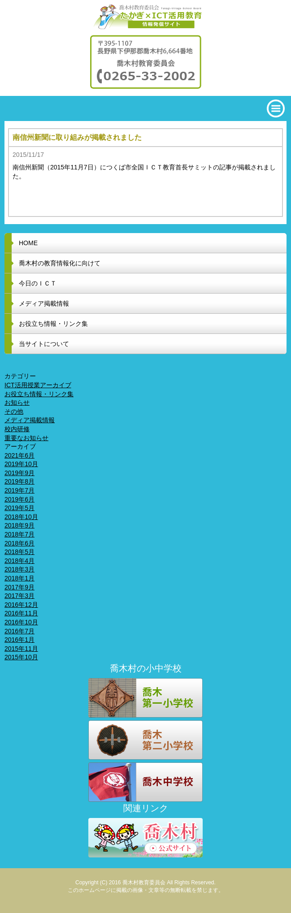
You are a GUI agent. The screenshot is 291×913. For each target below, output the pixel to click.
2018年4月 (19, 560)
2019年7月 (19, 490)
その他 (13, 411)
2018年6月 (19, 543)
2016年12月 (21, 604)
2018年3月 (19, 569)
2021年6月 (19, 455)
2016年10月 (21, 622)
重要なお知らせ (26, 437)
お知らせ (17, 402)
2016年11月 (21, 613)
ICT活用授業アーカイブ (37, 385)
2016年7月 (19, 631)
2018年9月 (19, 525)
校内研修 (17, 429)
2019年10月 (21, 463)
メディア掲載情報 (29, 420)
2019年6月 (19, 499)
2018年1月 (19, 578)
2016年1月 (19, 639)
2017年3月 (19, 595)
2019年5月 (19, 507)
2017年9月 (19, 587)
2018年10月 (21, 516)
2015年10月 (21, 657)
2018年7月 (19, 534)
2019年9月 (19, 472)
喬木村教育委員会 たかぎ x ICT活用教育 (146, 16)
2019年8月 (19, 481)
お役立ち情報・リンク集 (39, 394)
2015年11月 (21, 648)
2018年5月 (19, 551)
